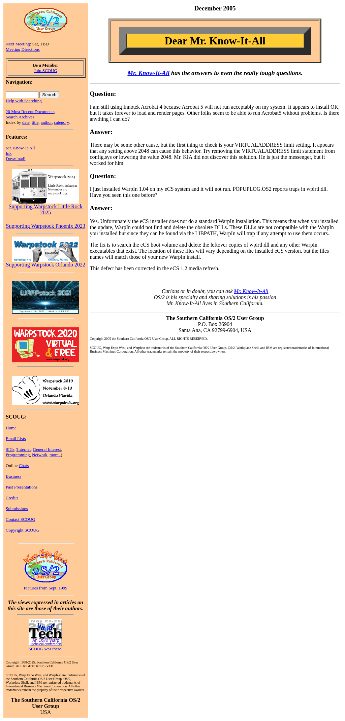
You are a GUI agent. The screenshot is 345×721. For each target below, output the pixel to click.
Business (13, 476)
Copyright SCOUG (22, 530)
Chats (24, 465)
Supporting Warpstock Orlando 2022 (45, 262)
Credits (12, 497)
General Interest (47, 449)
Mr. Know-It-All (20, 147)
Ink (8, 153)
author (46, 122)
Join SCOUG (45, 70)
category (61, 122)
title (35, 122)
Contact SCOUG (20, 519)
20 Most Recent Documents (30, 111)
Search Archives (20, 116)
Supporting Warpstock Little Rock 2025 (46, 207)
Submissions (17, 508)
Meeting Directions (23, 49)
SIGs (10, 449)
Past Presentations (21, 487)
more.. (55, 454)
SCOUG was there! (46, 648)
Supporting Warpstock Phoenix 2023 (45, 226)
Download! (16, 158)
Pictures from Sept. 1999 (45, 587)
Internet (24, 449)
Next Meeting (18, 43)
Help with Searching (24, 100)
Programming (18, 454)
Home (11, 427)
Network (40, 454)
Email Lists (16, 438)
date (26, 122)
